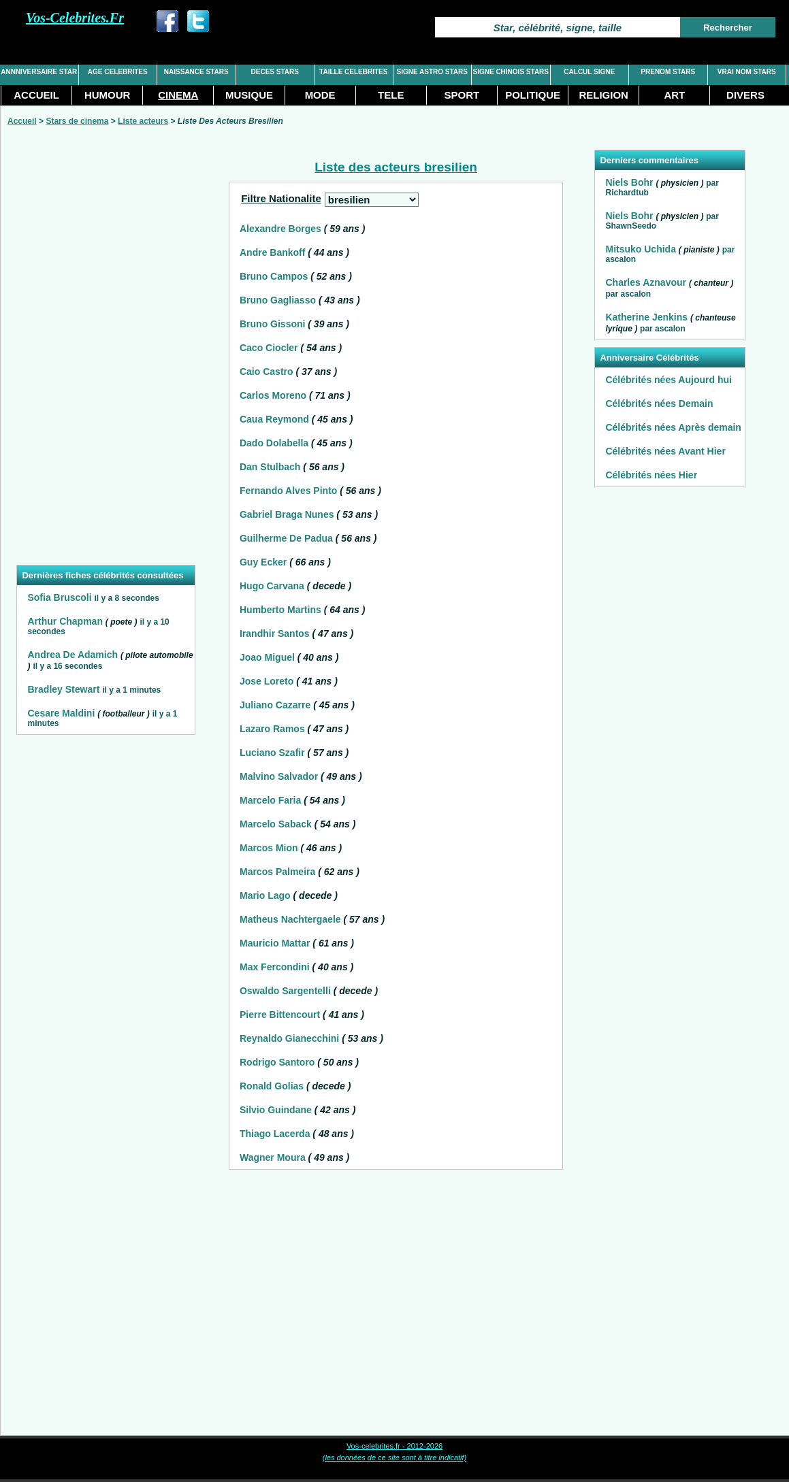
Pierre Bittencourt (280, 1014)
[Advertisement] (105, 354)
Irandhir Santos (275, 633)
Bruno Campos (274, 276)
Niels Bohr (629, 182)
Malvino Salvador (279, 776)
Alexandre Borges (280, 228)
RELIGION (603, 95)
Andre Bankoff (272, 252)
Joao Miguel (267, 657)
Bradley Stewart (63, 689)
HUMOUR (107, 95)
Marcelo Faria (270, 800)
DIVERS (745, 95)
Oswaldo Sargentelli (285, 990)
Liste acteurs (143, 121)
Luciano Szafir (272, 752)
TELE (391, 95)
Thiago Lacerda (275, 1133)
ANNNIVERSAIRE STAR (39, 72)
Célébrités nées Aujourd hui (668, 379)
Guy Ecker (263, 562)
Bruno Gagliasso (278, 300)
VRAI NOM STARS (747, 72)
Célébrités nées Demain (659, 403)
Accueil (22, 121)
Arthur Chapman (64, 621)
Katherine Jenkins (646, 317)
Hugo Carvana (272, 585)
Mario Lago (265, 895)
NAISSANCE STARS (196, 72)
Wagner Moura (273, 1157)
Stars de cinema (77, 121)
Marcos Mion (269, 847)
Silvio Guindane (276, 1109)
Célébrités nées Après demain (673, 427)
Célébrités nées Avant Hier (665, 451)
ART (674, 95)
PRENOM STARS (668, 72)
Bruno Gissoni (272, 323)
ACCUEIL (36, 95)
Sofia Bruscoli (59, 597)
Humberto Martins (280, 609)
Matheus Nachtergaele (290, 919)
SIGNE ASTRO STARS (432, 72)
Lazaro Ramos (272, 728)
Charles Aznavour (645, 282)
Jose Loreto (266, 681)
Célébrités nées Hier (651, 475)
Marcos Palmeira (277, 871)
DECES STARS (275, 72)
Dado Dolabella (274, 443)
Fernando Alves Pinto (288, 490)
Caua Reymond (274, 419)
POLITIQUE (532, 95)
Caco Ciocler (269, 347)
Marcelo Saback (276, 824)
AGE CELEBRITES (118, 72)
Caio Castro (266, 371)
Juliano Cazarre (275, 704)
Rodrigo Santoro (277, 1062)
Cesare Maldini (61, 713)
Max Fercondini (275, 966)
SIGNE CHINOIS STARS (511, 72)
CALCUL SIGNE (589, 72)
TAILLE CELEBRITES (353, 72)
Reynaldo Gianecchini (289, 1038)
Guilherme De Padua (286, 538)
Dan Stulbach (270, 466)
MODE (320, 95)
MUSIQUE (249, 95)
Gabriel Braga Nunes (287, 514)
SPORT (462, 95)
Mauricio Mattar (275, 943)
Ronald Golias (272, 1086)
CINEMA (178, 95)
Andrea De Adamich (72, 654)
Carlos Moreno (273, 395)
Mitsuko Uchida (640, 249)
